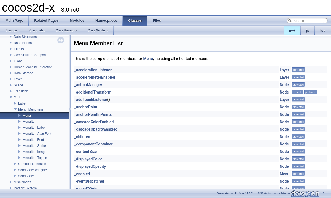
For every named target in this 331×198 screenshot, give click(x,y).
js (307, 30)
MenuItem (30, 121)
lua (322, 30)
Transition (21, 91)
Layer (18, 79)
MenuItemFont (33, 140)
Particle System (25, 188)
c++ (292, 30)
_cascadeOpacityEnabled (95, 129)
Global (18, 61)
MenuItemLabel (34, 128)
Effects (19, 49)
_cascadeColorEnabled (94, 122)
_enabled (82, 174)
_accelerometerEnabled (94, 77)
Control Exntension (32, 164)
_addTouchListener (90, 99)
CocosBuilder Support (30, 55)
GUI (17, 97)
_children (82, 136)
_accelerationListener (93, 70)
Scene (18, 85)
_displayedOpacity (90, 166)
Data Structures (25, 37)
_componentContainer (93, 144)
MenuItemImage (35, 152)
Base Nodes (23, 43)
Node (284, 84)
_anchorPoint (85, 107)
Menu (27, 115)
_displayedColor (88, 159)
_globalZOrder (86, 188)
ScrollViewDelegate (32, 170)
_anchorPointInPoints (93, 114)
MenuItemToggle (35, 158)
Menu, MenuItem (30, 109)
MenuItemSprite (34, 146)
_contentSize (85, 151)
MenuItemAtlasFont (37, 134)
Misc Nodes (22, 182)
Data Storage (23, 73)
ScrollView (26, 176)
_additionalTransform (92, 92)
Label (22, 103)
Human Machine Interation (33, 67)
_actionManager (88, 84)
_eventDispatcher (89, 181)
